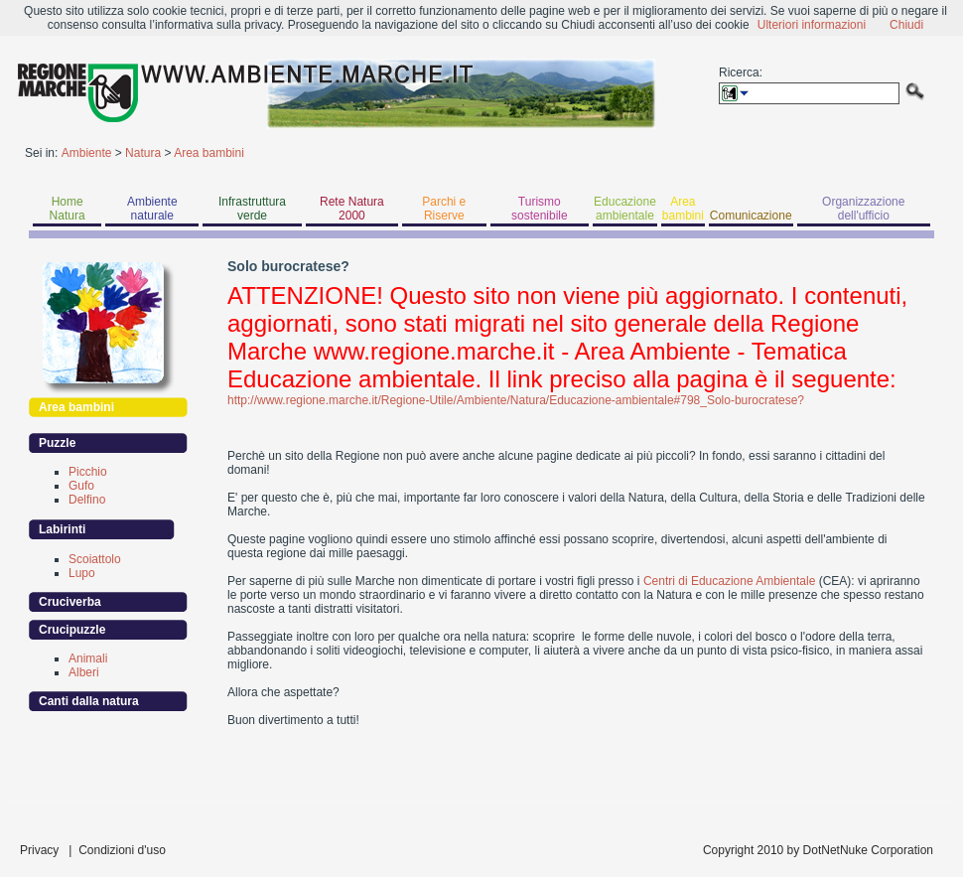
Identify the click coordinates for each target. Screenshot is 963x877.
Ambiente (87, 153)
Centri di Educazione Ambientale (729, 581)
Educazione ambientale (625, 208)
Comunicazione (751, 215)
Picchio (88, 472)
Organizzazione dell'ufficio (863, 208)
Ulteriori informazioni (811, 25)
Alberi (84, 672)
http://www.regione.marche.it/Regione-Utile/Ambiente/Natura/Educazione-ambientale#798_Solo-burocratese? (515, 400)
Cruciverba (70, 602)
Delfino (87, 500)
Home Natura (67, 208)
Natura (143, 153)
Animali (88, 658)
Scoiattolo (95, 559)
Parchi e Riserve (444, 208)
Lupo (82, 573)
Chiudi (906, 25)
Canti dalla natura (89, 701)
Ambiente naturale (152, 208)
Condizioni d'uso (122, 850)
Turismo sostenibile (539, 208)
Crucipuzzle (72, 630)
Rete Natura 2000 (352, 208)
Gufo (81, 486)
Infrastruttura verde (252, 208)
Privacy (39, 850)
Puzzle (57, 443)
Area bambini (209, 153)
